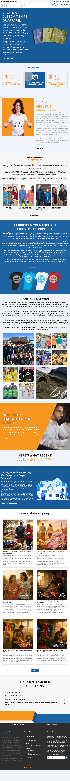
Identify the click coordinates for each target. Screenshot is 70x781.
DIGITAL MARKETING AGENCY (11, 503)
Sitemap (29, 757)
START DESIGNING (10, 58)
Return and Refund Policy (32, 754)
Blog (36, 5)
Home (15, 5)
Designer (45, 5)
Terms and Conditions (32, 756)
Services (29, 5)
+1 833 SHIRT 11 (31, 751)
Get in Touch (8, 439)
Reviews (40, 5)
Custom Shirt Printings (31, 768)
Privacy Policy (30, 753)
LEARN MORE (41, 148)
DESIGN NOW (53, 5)
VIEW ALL (35, 670)
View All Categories (35, 215)
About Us (25, 5)
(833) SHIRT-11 (29, 432)
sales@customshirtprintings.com (34, 745)
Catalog (20, 5)
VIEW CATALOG (35, 267)
